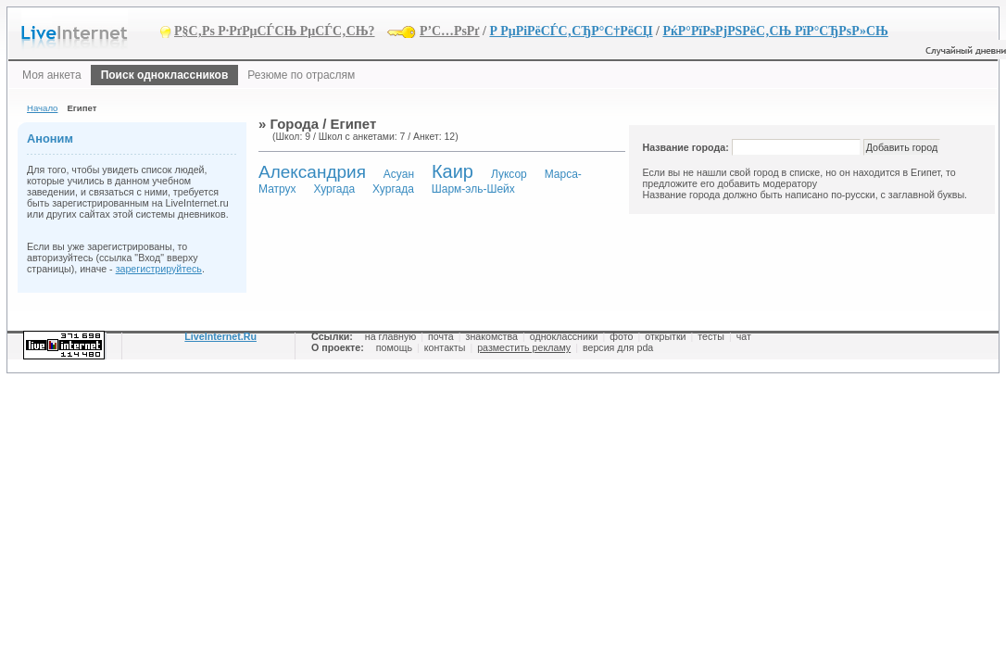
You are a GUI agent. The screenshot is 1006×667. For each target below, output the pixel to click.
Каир (452, 171)
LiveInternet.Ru (220, 336)
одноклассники (564, 336)
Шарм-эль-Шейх (473, 188)
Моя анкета (52, 75)
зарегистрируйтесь (159, 268)
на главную (390, 336)
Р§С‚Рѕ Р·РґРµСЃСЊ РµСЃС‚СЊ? (274, 31)
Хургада (334, 188)
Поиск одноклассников (165, 75)
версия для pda (618, 347)
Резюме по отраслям (301, 75)
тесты (711, 336)
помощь (394, 347)
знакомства (492, 336)
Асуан (399, 174)
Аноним (50, 138)
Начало (42, 108)
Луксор (509, 174)
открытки (665, 336)
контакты (445, 347)
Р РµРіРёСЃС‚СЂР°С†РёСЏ (570, 31)
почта (441, 336)
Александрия (312, 172)
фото (621, 336)
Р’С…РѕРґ (450, 31)
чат (743, 336)
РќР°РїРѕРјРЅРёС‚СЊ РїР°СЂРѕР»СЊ (774, 31)
